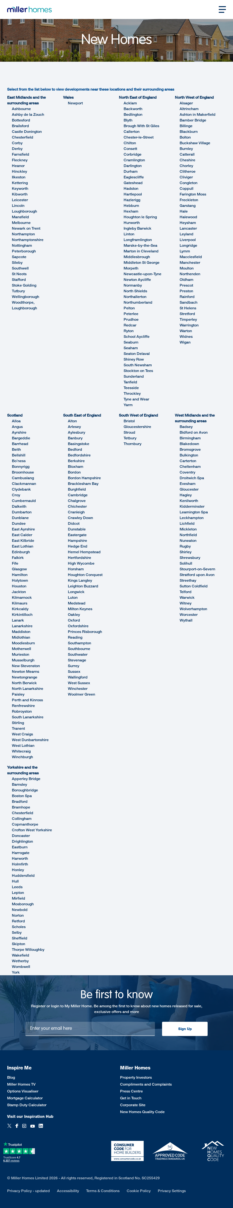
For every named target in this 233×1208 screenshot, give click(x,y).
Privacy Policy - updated (28, 1191)
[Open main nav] (222, 9)
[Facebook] (17, 1128)
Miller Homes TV (21, 1084)
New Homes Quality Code (142, 1112)
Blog (11, 1077)
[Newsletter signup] (90, 1029)
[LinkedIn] (40, 1128)
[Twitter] (9, 1128)
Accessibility (68, 1191)
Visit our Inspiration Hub (30, 1116)
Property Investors (136, 1077)
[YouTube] (32, 1128)
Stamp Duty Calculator (27, 1105)
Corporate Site (132, 1105)
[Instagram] (24, 1128)
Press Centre (131, 1091)
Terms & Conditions (103, 1191)
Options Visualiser (22, 1091)
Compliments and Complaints (146, 1084)
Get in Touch (130, 1098)
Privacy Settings (172, 1191)
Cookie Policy (139, 1191)
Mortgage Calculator (25, 1098)
